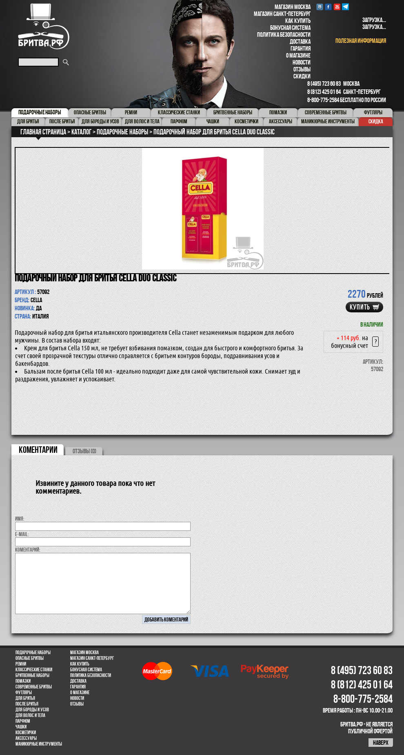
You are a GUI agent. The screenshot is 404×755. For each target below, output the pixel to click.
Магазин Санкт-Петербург (282, 13)
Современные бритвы (34, 687)
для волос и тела (30, 715)
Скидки (302, 76)
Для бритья (25, 698)
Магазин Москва (293, 6)
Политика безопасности (284, 34)
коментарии (38, 449)
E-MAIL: (22, 534)
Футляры (24, 692)
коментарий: (27, 549)
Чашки (21, 727)
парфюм (23, 721)
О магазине (298, 55)
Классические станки (34, 670)
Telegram (345, 6)
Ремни (21, 664)
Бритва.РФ (43, 26)
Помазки (23, 681)
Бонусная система (290, 27)
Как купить (298, 20)
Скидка (375, 121)
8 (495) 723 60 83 (324, 83)
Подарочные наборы (33, 652)
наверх (380, 742)
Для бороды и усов (32, 710)
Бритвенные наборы (32, 675)
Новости (302, 62)
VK (319, 6)
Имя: (19, 518)
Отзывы (302, 69)
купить (360, 307)
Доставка (300, 41)
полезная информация (360, 40)
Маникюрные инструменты (39, 744)
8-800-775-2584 (323, 99)
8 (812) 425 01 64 (324, 91)
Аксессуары (26, 738)
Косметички (26, 732)
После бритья (27, 704)
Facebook (328, 6)
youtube (336, 6)
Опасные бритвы (30, 658)
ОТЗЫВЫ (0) (84, 451)
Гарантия (301, 48)
